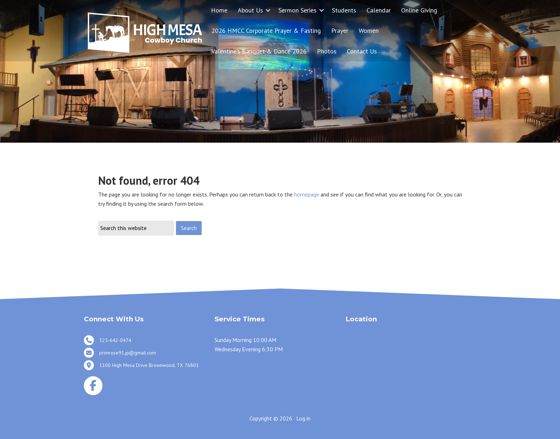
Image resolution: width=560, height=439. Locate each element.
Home (219, 10)
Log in (303, 418)
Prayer (339, 30)
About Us (250, 10)
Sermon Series (297, 10)
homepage (306, 194)
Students (344, 10)
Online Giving (419, 10)
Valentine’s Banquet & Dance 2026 (259, 51)
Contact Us (362, 51)
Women (369, 30)
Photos (327, 51)
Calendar (379, 10)
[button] (268, 10)
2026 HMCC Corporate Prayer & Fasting (266, 30)
